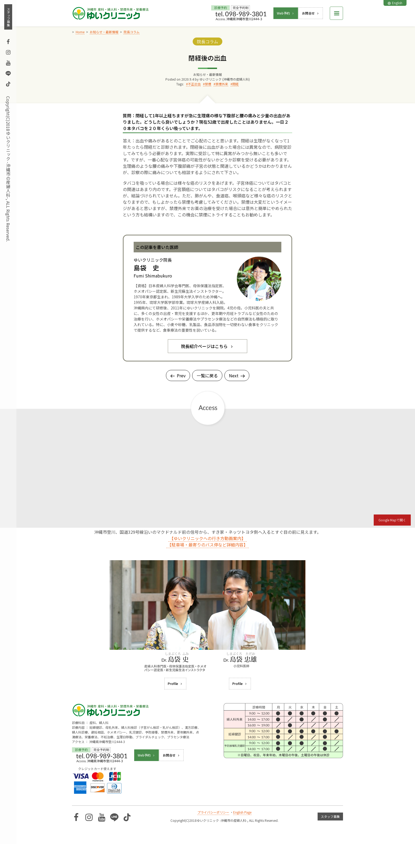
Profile (175, 683)
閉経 (235, 84)
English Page (242, 812)
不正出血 (194, 84)
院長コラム (207, 41)
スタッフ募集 (8, 16)
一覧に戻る (207, 375)
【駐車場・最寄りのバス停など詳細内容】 (207, 544)
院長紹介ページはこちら (207, 346)
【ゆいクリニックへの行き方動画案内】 (207, 538)
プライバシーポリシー (213, 812)
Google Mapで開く (392, 520)
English (395, 3)
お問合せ (310, 13)
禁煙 (208, 84)
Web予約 (286, 13)
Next (237, 375)
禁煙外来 (221, 84)
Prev (178, 375)
